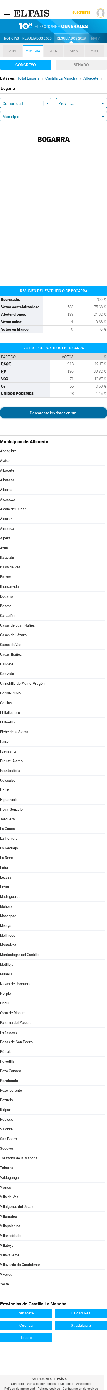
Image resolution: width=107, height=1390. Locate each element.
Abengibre (8, 451)
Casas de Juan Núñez (17, 625)
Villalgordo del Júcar (16, 1206)
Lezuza (5, 877)
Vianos (5, 1187)
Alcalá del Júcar (13, 509)
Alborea (6, 490)
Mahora (6, 906)
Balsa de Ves (10, 567)
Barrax (5, 577)
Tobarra (6, 1168)
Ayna (4, 548)
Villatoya (7, 1245)
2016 (53, 51)
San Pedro (8, 1139)
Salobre (6, 1129)
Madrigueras (10, 896)
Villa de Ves (9, 1197)
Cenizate (7, 674)
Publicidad (65, 1384)
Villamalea (8, 1216)
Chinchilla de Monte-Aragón (22, 683)
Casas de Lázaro (13, 635)
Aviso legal (83, 1384)
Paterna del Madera (16, 1022)
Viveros (6, 1274)
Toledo (26, 1337)
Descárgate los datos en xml (53, 413)
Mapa (95, 38)
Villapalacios (10, 1226)
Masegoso (8, 916)
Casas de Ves (10, 645)
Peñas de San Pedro (16, 1042)
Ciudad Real (81, 1313)
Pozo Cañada (10, 1071)
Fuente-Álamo (11, 761)
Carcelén (7, 616)
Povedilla (7, 1061)
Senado (81, 64)
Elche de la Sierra (14, 732)
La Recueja (9, 848)
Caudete (6, 664)
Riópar (5, 1110)
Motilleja (6, 964)
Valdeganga (9, 1177)
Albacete (7, 470)
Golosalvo (7, 780)
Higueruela (9, 800)
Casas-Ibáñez (11, 654)
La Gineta (7, 829)
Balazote (7, 557)
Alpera (5, 538)
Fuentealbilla (10, 771)
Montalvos (8, 945)
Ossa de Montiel (12, 1013)
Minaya (5, 926)
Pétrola (6, 1051)
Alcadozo (7, 499)
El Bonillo (7, 722)
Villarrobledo (10, 1236)
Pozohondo (9, 1081)
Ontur (4, 1003)
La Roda (6, 858)
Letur (4, 867)
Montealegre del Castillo (19, 955)
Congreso (25, 64)
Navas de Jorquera (15, 984)
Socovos (7, 1148)
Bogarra (6, 596)
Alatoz (5, 460)
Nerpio (5, 993)
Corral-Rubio (10, 693)
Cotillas (6, 703)
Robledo (6, 1119)
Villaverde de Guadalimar (20, 1265)
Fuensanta (8, 751)
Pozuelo (6, 1100)
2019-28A (33, 51)
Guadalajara (81, 1325)
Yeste (4, 1284)
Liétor (4, 887)
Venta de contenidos (41, 1384)
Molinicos (7, 935)
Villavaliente (9, 1255)
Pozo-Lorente (11, 1090)
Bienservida (9, 586)
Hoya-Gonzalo (11, 809)
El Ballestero (10, 712)
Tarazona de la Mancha (18, 1158)
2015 (74, 51)
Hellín (4, 790)
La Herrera (9, 838)
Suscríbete (81, 13)
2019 (12, 51)
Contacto (17, 1384)
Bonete (5, 606)
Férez (4, 741)
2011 (94, 51)
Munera (6, 974)
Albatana (7, 480)
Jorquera (7, 819)
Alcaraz (6, 519)
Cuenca (26, 1325)
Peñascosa (9, 1032)
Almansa (7, 528)
